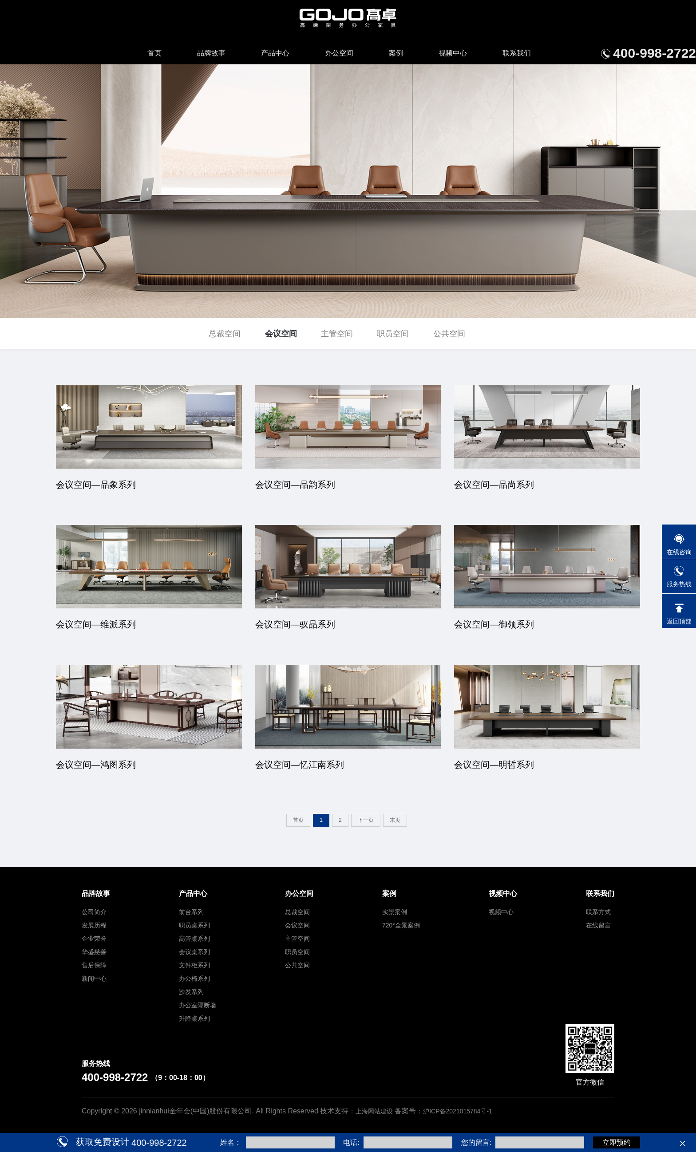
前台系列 (191, 911)
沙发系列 (191, 991)
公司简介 (94, 911)
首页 (154, 53)
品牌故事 (211, 53)
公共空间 (449, 333)
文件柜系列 (194, 965)
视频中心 (453, 53)
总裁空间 (225, 333)
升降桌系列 (194, 1018)
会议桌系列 (194, 951)
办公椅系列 (194, 978)
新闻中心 (94, 978)
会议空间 (281, 333)
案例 (396, 53)
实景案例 (394, 911)
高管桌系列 (194, 938)
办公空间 (339, 53)
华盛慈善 (94, 951)
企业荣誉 (94, 938)
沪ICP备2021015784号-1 (457, 1111)
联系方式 (598, 911)
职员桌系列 (194, 925)
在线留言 (598, 925)
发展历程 (94, 925)
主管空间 (337, 333)
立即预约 (616, 1142)
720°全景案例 (401, 925)
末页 (395, 820)
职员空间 (393, 333)
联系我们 (516, 53)
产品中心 (275, 53)
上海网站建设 (375, 1111)
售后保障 (94, 965)
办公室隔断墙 (197, 1005)
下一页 (366, 820)
